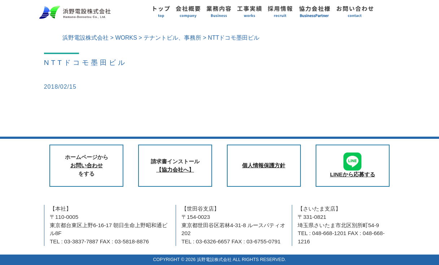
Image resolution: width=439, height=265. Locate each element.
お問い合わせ (86, 165)
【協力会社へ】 (175, 170)
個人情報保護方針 (263, 165)
